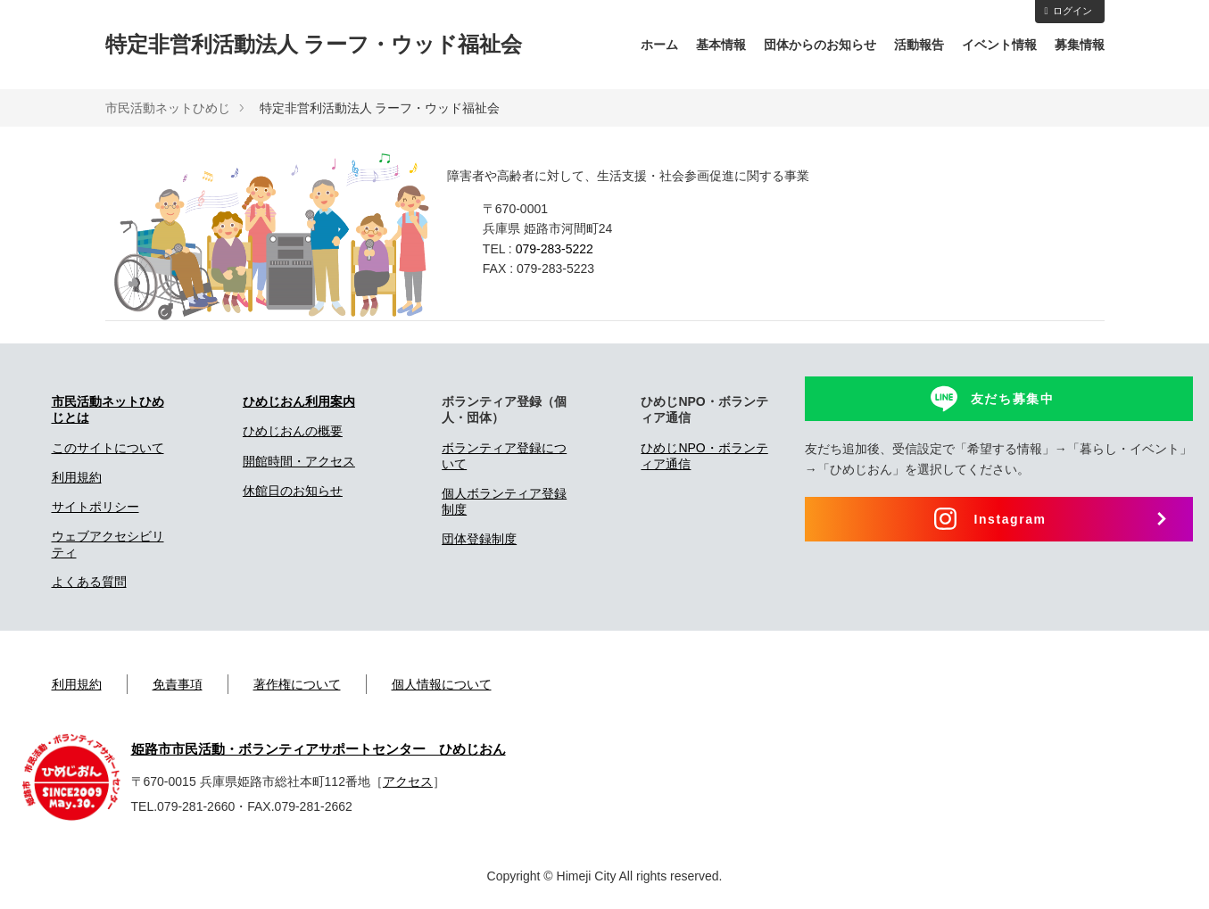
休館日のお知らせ (293, 490)
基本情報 (721, 44)
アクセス (408, 781)
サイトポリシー (95, 507)
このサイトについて (108, 448)
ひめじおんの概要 (293, 431)
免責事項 (178, 684)
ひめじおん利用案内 (299, 401)
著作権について (297, 684)
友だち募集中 (1013, 399)
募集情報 (1080, 44)
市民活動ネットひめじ (167, 108)
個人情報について (442, 684)
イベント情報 (999, 44)
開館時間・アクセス (299, 461)
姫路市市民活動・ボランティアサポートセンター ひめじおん (318, 749)
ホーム (659, 44)
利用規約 (77, 477)
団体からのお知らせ (820, 44)
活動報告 (919, 44)
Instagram (1009, 519)
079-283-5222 (554, 249)
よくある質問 (89, 581)
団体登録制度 (479, 539)
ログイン (1067, 10)
